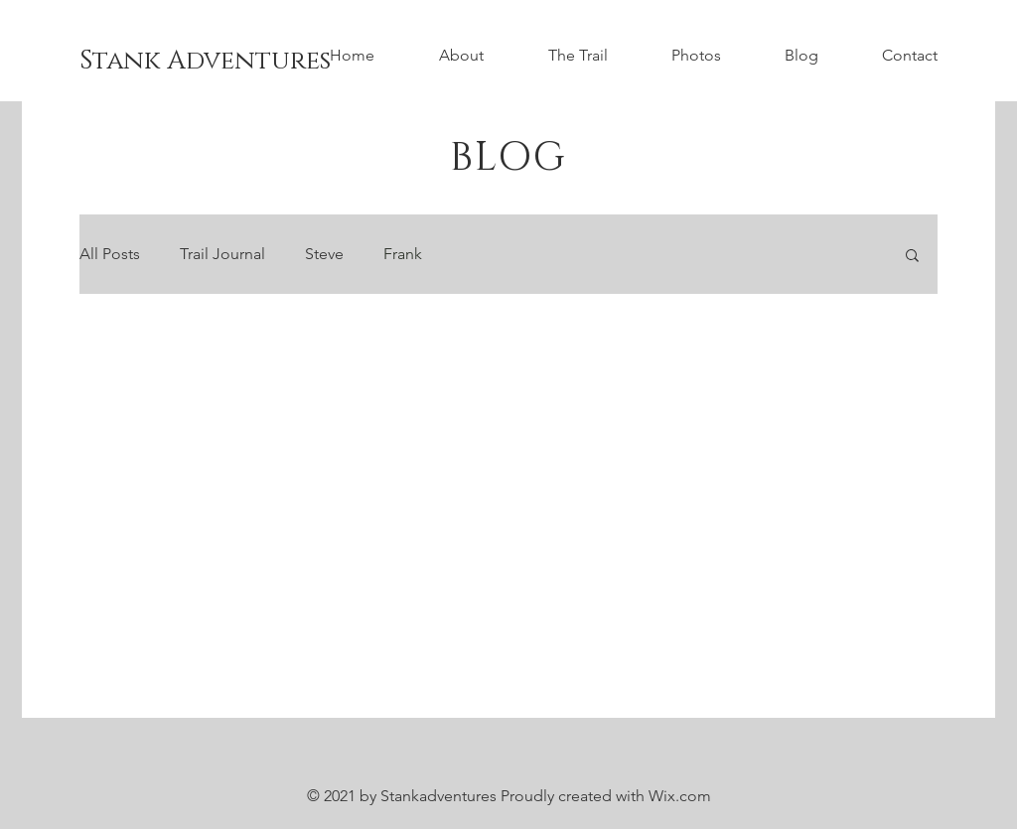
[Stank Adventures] (205, 61)
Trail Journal (222, 253)
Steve (324, 253)
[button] (912, 256)
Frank (402, 253)
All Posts (109, 253)
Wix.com (680, 795)
